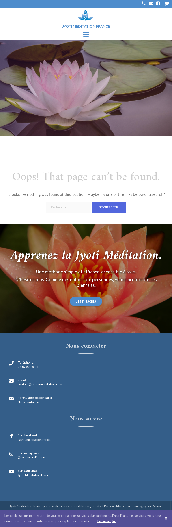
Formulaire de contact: (35, 397)
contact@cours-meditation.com (40, 384)
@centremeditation (31, 457)
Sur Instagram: (28, 453)
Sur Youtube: (27, 471)
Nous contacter (29, 402)
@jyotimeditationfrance (34, 439)
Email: (22, 380)
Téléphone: (26, 362)
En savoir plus (106, 521)
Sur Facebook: (28, 435)
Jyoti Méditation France (34, 475)
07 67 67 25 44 (28, 366)
